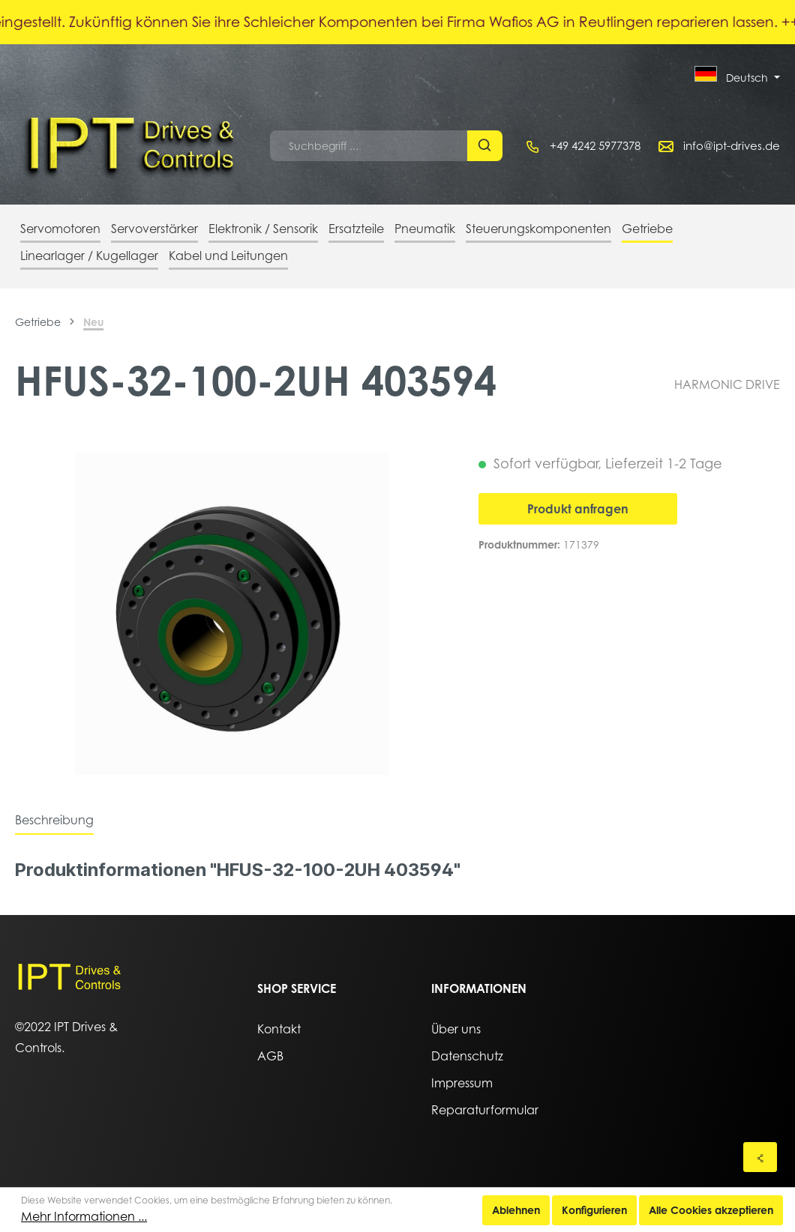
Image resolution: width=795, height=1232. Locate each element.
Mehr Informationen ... (84, 1216)
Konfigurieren (594, 1210)
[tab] (54, 820)
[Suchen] (484, 145)
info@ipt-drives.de (731, 145)
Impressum (462, 1082)
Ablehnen (516, 1210)
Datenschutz (467, 1055)
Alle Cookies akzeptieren (711, 1210)
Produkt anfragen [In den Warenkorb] (577, 508)
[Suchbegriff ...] (369, 145)
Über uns (456, 1028)
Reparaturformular (484, 1109)
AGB (270, 1055)
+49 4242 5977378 (595, 145)
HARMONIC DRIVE (727, 384)
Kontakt (279, 1028)
